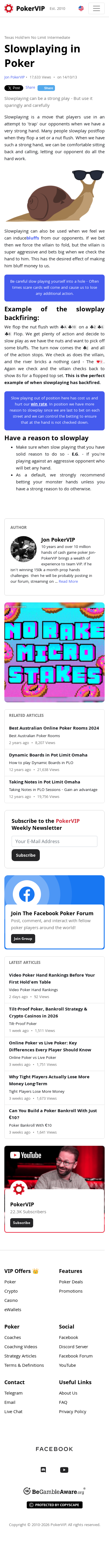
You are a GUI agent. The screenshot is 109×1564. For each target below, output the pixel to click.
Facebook (68, 1338)
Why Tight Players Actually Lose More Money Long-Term (49, 1081)
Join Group (23, 938)
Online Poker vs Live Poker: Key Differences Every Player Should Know (50, 1047)
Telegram (13, 1393)
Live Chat (13, 1412)
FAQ (63, 1402)
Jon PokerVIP (14, 78)
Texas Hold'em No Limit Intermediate (37, 38)
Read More (68, 582)
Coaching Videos (20, 1347)
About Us (68, 1393)
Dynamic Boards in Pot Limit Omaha (48, 755)
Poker (10, 1282)
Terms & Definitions (24, 1365)
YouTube (67, 1365)
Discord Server (73, 1347)
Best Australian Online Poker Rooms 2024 (54, 728)
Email (9, 1402)
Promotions (71, 1291)
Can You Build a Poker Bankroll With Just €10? (53, 1115)
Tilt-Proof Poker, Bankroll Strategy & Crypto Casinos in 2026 (48, 1013)
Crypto (11, 1291)
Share (30, 88)
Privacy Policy (72, 1412)
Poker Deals (71, 1282)
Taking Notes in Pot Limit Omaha (44, 782)
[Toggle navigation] (96, 8)
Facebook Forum (76, 1356)
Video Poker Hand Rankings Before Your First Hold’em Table (52, 979)
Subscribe (25, 855)
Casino (11, 1301)
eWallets (12, 1310)
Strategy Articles (20, 1356)
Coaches (12, 1338)
